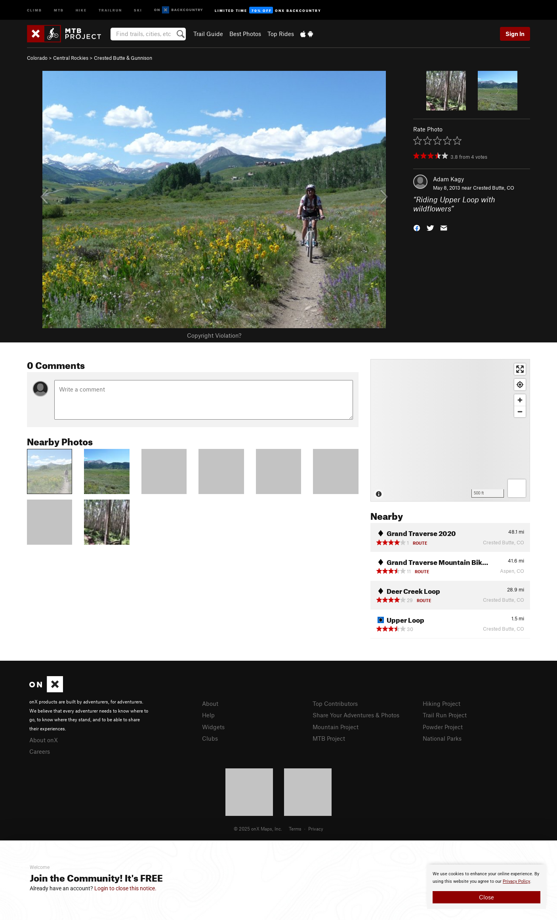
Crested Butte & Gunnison (123, 58)
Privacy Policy (516, 881)
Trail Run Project (445, 715)
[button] (416, 227)
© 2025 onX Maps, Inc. (258, 828)
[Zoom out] (520, 411)
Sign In (515, 33)
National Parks (442, 738)
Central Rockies (70, 58)
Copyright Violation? (214, 335)
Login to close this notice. (125, 888)
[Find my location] (520, 384)
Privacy (315, 828)
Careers (39, 751)
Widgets (213, 726)
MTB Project (329, 738)
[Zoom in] (520, 400)
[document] (486, 886)
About (210, 703)
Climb (34, 9)
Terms (295, 828)
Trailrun (110, 9)
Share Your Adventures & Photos (356, 715)
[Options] (517, 488)
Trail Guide (208, 33)
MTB (59, 9)
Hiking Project (441, 703)
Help (208, 715)
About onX (43, 739)
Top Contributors (335, 703)
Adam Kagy (448, 178)
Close (486, 897)
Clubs (210, 738)
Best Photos (245, 33)
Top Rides (280, 33)
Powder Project (443, 726)
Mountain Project (336, 726)
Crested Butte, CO (493, 187)
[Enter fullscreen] (520, 369)
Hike (81, 9)
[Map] (450, 430)
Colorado (37, 58)
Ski (138, 9)
